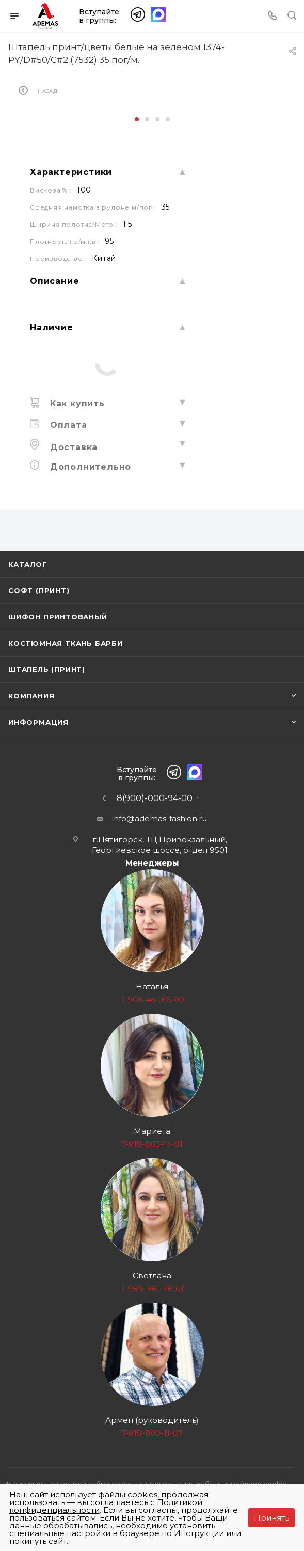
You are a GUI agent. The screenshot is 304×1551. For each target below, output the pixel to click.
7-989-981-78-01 (152, 1288)
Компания (31, 696)
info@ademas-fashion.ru (159, 818)
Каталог (27, 564)
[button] (137, 119)
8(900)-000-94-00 (155, 798)
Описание (54, 281)
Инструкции (199, 1533)
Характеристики (71, 172)
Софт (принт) (39, 590)
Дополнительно (89, 467)
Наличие (51, 327)
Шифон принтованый (57, 617)
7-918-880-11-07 (152, 1433)
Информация (38, 722)
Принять (271, 1518)
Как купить (76, 403)
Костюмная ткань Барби (65, 643)
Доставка (72, 447)
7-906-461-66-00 (152, 999)
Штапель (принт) (46, 669)
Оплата (67, 425)
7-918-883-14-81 (152, 1144)
